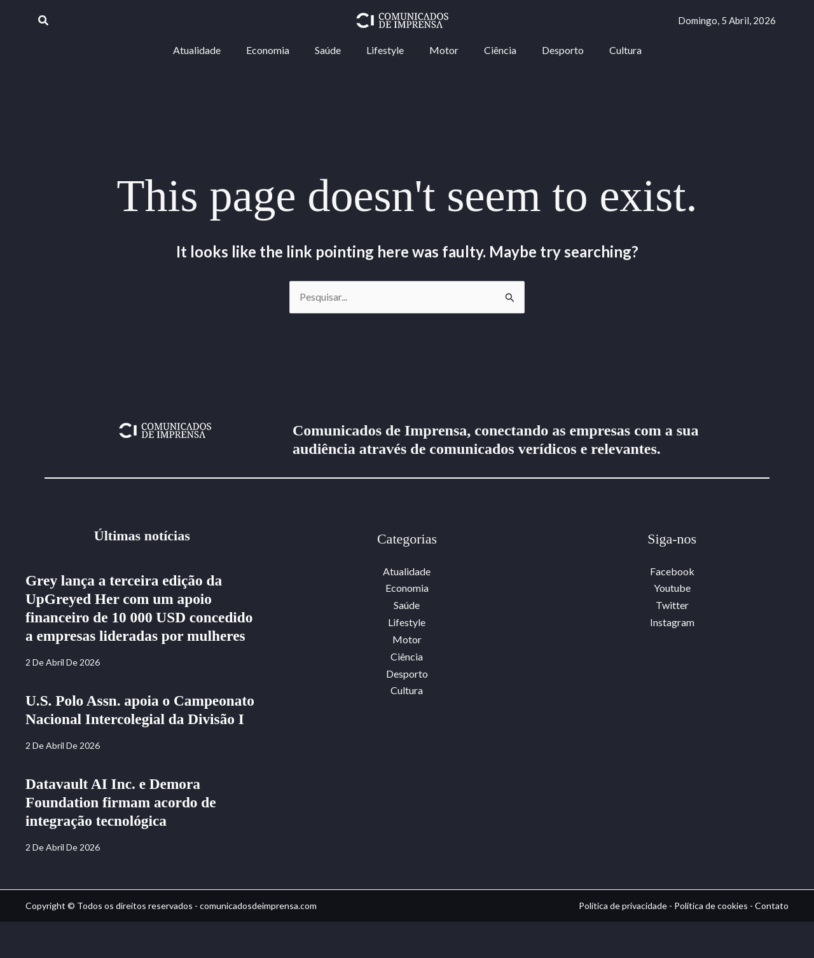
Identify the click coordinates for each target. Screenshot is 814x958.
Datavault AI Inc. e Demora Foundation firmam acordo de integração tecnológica (123, 838)
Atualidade (407, 571)
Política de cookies (711, 941)
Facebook (672, 571)
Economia (407, 588)
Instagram (672, 621)
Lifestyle (406, 621)
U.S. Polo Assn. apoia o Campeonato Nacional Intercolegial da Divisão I (140, 737)
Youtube (672, 588)
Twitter (672, 605)
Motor (407, 639)
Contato (772, 941)
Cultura (406, 689)
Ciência (406, 655)
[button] (44, 21)
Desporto (407, 672)
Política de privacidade (623, 941)
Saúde (407, 605)
